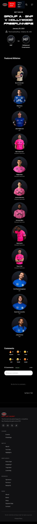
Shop (7, 500)
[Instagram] (3, 425)
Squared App (9, 503)
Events (8, 434)
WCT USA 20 (18, 12)
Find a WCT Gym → (20, 4)
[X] (12, 425)
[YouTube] (7, 425)
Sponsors (8, 479)
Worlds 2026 (12, 5)
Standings (9, 437)
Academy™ (9, 464)
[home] (5, 4)
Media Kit (8, 485)
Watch (7, 446)
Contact (8, 506)
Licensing (8, 470)
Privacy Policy (18, 518)
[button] (32, 4)
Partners (8, 482)
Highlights (8, 452)
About (7, 494)
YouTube (8, 449)
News (7, 497)
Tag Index (8, 467)
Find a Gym (9, 461)
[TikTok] (16, 425)
